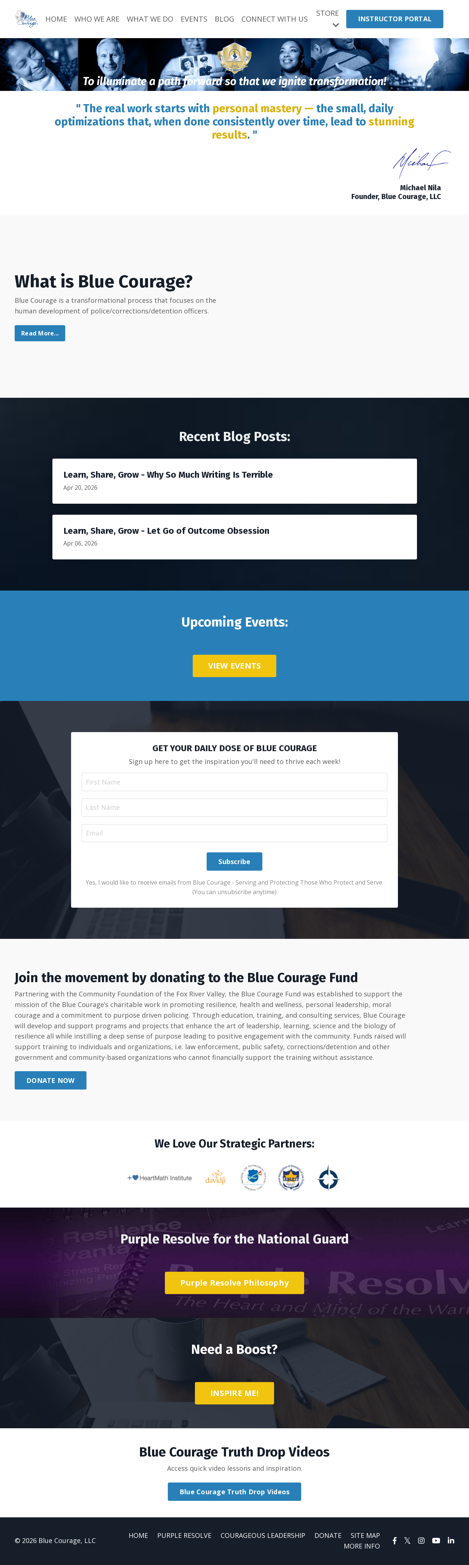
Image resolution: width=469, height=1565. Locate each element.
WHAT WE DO (150, 19)
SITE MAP (365, 1536)
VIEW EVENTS (234, 666)
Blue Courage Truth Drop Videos (235, 1492)
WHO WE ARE (96, 19)
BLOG (224, 19)
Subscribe (234, 861)
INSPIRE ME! (234, 1393)
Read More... (40, 333)
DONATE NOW (50, 1081)
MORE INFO (362, 1547)
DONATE (327, 1536)
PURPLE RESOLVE (184, 1536)
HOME (56, 19)
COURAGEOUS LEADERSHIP (263, 1536)
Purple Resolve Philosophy (234, 1283)
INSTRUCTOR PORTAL (395, 19)
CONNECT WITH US (275, 19)
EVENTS (194, 19)
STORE (327, 18)
